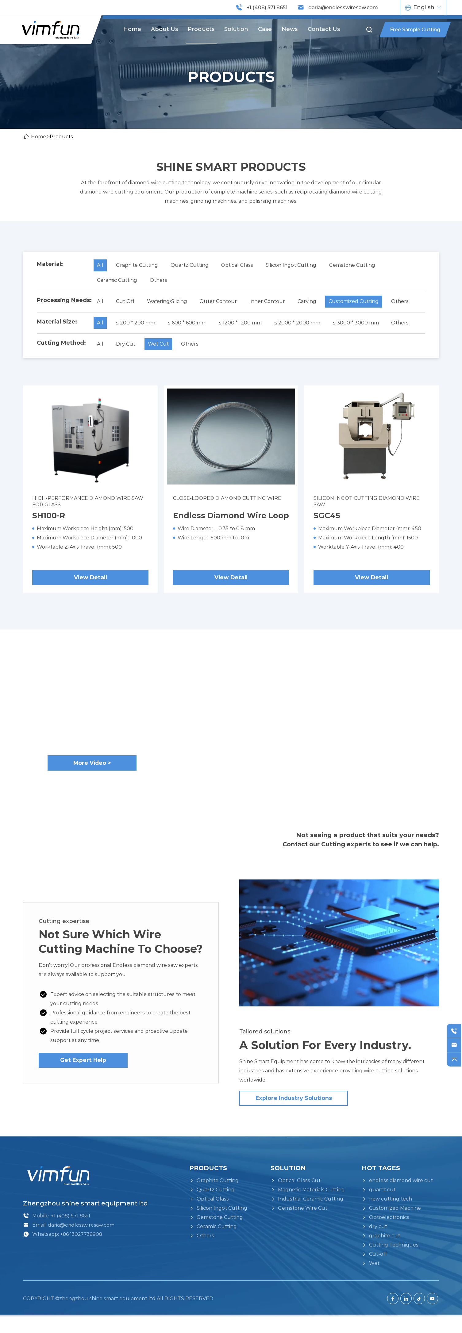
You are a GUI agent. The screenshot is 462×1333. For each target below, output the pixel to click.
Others (159, 281)
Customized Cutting (360, 302)
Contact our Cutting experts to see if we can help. (357, 858)
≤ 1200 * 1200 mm (243, 324)
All (100, 265)
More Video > (92, 776)
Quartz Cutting (192, 265)
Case (265, 29)
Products (201, 29)
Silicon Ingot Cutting (295, 265)
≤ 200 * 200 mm (136, 324)
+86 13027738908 (82, 1251)
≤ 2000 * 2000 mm (302, 324)
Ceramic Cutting (117, 281)
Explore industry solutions (279, 1114)
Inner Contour (271, 302)
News (290, 29)
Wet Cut (160, 346)
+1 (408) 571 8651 (267, 7)
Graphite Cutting (138, 265)
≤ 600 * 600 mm (189, 324)
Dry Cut (127, 346)
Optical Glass (240, 265)
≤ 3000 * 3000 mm (361, 324)
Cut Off (126, 302)
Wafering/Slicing (169, 302)
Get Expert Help (83, 1075)
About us (164, 29)
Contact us (324, 29)
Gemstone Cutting (357, 265)
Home (132, 29)
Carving (312, 302)
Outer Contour (221, 302)
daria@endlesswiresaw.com (343, 7)
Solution (236, 29)
